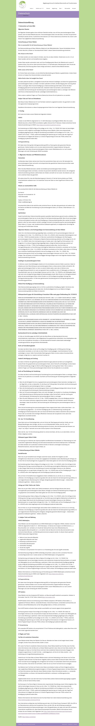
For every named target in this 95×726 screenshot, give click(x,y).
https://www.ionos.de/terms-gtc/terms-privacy (48, 125)
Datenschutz (64, 724)
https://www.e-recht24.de (29, 717)
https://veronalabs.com (48, 597)
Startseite (20, 15)
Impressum (70, 724)
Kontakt (75, 724)
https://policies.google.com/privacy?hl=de (29, 700)
